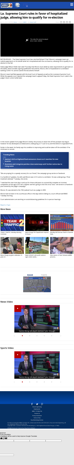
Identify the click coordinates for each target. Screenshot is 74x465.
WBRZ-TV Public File (37, 411)
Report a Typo (5, 205)
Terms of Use (37, 418)
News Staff (33, 22)
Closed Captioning (37, 407)
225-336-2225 (45, 423)
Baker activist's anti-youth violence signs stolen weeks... (35, 256)
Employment (37, 409)
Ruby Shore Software (29, 428)
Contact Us (37, 413)
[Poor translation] (5, 438)
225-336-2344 (23, 424)
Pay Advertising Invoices (37, 420)
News (15, 22)
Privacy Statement (37, 415)
